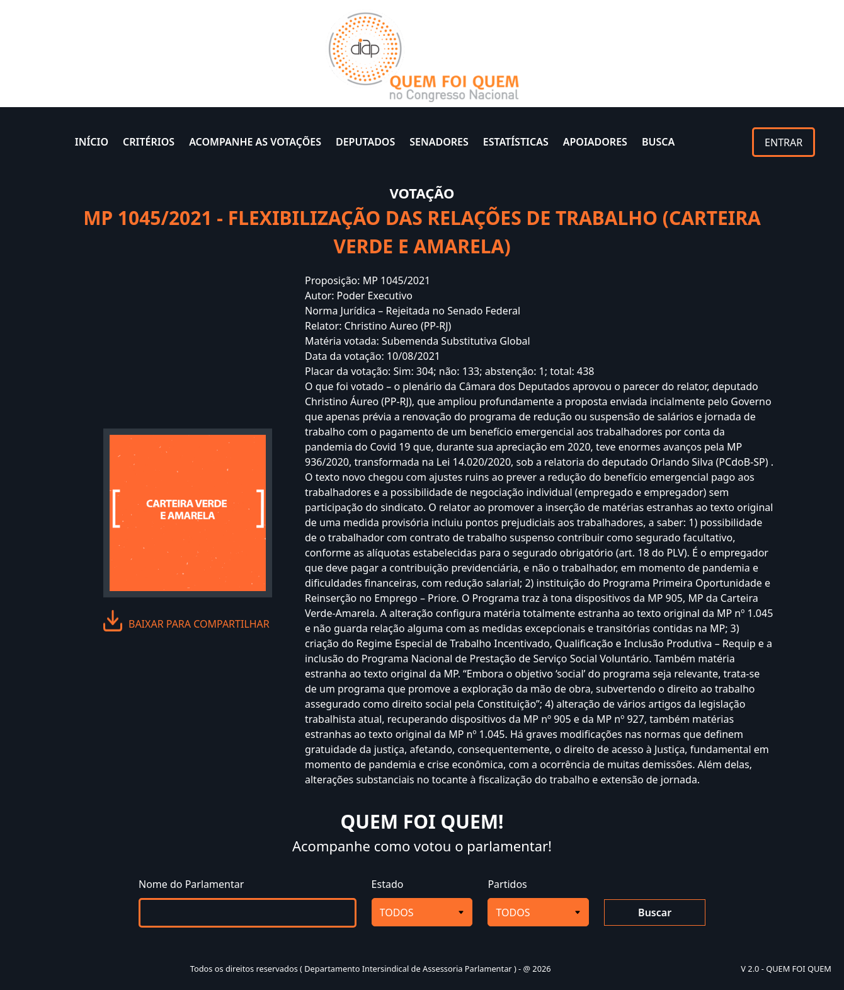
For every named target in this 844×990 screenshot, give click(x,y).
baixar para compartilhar (199, 624)
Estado (388, 884)
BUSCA (658, 142)
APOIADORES (595, 142)
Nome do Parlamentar (191, 884)
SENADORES (439, 142)
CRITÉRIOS (148, 142)
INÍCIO (91, 142)
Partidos (507, 884)
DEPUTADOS (365, 142)
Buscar (654, 912)
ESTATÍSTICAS (516, 142)
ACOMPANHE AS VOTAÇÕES (255, 142)
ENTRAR (783, 142)
